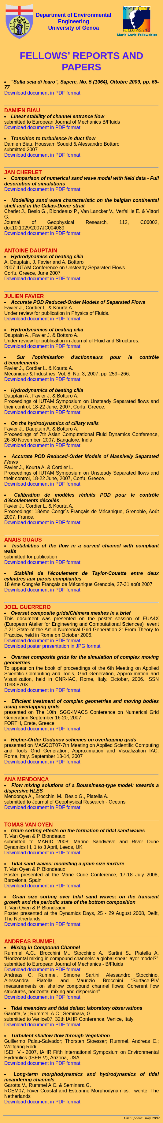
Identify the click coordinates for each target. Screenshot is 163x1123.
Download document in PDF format (42, 92)
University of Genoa (73, 28)
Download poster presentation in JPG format (52, 646)
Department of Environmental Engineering (73, 18)
